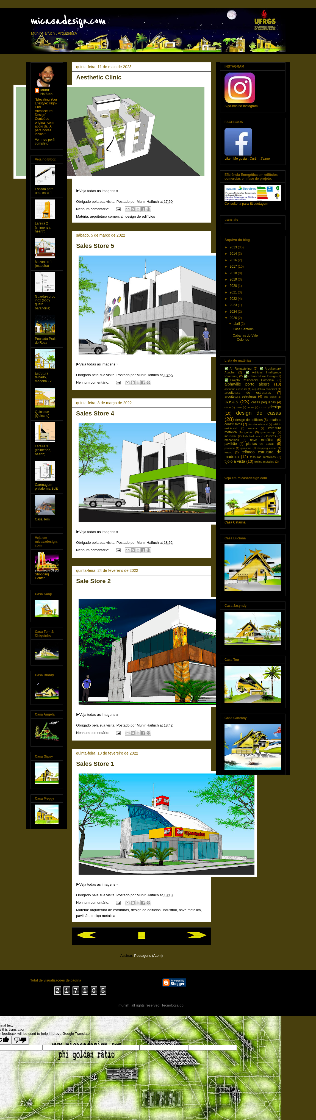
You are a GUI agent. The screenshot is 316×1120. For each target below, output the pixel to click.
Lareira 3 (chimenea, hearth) (43, 450)
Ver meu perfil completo (45, 141)
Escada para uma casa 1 (44, 191)
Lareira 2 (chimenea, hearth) (43, 227)
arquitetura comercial (106, 216)
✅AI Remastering (237, 368)
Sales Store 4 (95, 413)
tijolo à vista (234, 461)
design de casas (258, 413)
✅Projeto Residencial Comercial (249, 380)
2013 (234, 247)
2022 (234, 299)
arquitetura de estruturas (109, 910)
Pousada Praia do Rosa (46, 341)
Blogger (190, 1005)
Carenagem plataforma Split (46, 486)
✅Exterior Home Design (260, 376)
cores (239, 407)
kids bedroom (251, 436)
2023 (234, 305)
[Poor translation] (20, 1040)
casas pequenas (263, 402)
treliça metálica (103, 916)
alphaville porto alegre (247, 384)
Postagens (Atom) (148, 955)
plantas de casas (260, 444)
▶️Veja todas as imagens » (97, 191)
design (275, 407)
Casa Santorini (243, 329)
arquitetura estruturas (240, 396)
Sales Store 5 (95, 245)
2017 (234, 266)
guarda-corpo (268, 432)
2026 (234, 318)
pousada (229, 448)
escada (252, 428)
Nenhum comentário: (93, 209)
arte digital (270, 396)
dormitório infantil (258, 424)
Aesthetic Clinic (98, 77)
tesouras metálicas (263, 457)
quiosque (245, 448)
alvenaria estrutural (235, 388)
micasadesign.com (68, 21)
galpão (249, 432)
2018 (234, 273)
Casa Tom (42, 519)
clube (227, 407)
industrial (169, 910)
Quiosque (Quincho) (42, 414)
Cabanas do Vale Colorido (245, 337)
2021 (234, 292)
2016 (234, 260)
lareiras (271, 436)
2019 (234, 279)
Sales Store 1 (95, 763)
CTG (262, 407)
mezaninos (231, 440)
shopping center (267, 448)
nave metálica (190, 910)
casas (231, 401)
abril (237, 324)
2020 (234, 286)
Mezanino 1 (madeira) (43, 264)
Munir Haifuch (46, 92)
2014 (234, 254)
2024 (234, 312)
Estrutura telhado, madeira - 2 (43, 377)
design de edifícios (140, 216)
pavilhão (82, 916)
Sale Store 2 (93, 581)
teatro (228, 452)
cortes (250, 407)
